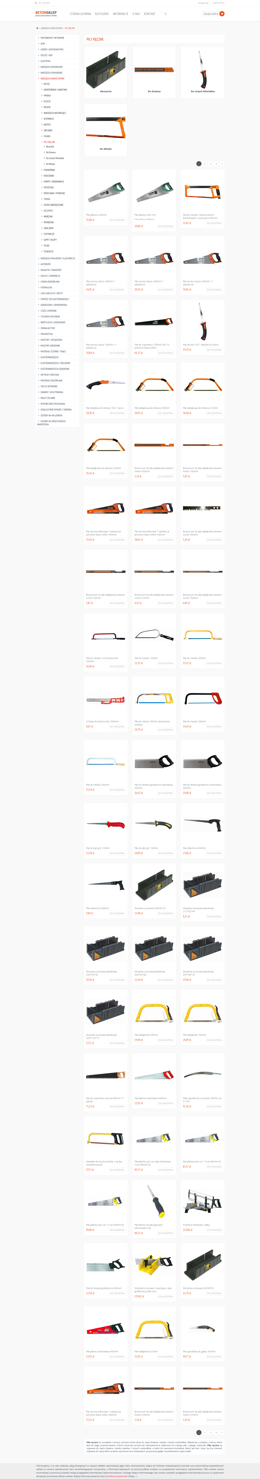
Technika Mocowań (48, 316)
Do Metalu (49, 164)
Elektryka (43, 61)
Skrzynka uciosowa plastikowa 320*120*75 (101, 1036)
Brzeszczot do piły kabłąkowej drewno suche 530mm (105, 596)
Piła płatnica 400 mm (145, 214)
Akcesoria (48, 146)
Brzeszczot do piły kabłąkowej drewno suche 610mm (153, 596)
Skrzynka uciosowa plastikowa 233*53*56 (101, 973)
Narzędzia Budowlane (50, 66)
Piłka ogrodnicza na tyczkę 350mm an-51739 (202, 1100)
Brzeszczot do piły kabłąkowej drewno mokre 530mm (153, 1413)
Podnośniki (47, 170)
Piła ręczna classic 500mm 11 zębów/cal (101, 346)
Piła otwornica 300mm (194, 848)
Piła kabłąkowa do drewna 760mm (103, 468)
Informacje (121, 14)
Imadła (45, 95)
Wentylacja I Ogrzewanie (51, 322)
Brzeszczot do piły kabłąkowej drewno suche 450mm (202, 533)
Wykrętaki (47, 222)
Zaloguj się (203, 2)
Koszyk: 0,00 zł (211, 13)
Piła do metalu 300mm (194, 658)
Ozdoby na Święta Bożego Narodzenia (51, 423)
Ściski (44, 245)
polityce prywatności (117, 1476)
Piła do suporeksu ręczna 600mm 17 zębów (105, 1100)
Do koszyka (117, 220)
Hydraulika (44, 287)
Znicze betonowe (47, 386)
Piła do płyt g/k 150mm (98, 848)
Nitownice (47, 118)
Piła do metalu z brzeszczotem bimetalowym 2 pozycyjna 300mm (200, 216)
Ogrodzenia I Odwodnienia (52, 304)
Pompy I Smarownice (52, 181)
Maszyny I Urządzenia (49, 339)
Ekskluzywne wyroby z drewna (54, 409)
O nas (136, 14)
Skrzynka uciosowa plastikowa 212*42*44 (198, 910)
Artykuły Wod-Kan (48, 374)
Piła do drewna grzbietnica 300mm (104, 1288)
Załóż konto (219, 2)
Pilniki (45, 136)
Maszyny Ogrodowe (48, 345)
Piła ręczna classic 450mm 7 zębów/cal (148, 283)
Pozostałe (47, 187)
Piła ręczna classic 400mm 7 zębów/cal (100, 283)
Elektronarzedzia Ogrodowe (53, 368)
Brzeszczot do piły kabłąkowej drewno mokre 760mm (202, 470)
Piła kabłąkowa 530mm (146, 1034)
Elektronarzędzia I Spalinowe (53, 363)
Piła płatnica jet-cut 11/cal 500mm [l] (105, 1224)
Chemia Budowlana (48, 281)
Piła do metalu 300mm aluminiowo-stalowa (152, 723)
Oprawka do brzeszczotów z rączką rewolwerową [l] (104, 1163)
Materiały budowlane (49, 380)
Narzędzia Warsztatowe (51, 28)
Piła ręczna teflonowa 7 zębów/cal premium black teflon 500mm (151, 533)
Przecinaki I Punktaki (52, 193)
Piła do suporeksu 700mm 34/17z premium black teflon (151, 346)
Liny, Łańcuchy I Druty (50, 293)
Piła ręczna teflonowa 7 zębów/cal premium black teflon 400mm (103, 1413)
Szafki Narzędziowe (51, 204)
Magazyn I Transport (49, 270)
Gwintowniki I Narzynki (53, 89)
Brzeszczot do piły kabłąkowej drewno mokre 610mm (202, 1413)
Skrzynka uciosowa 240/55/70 (149, 908)
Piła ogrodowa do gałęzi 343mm (199, 1351)
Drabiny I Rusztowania (50, 392)
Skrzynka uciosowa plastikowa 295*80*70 (198, 973)
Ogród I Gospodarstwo (50, 49)
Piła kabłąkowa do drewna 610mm (200, 408)
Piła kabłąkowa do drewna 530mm (151, 408)
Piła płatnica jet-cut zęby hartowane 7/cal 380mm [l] (152, 1163)
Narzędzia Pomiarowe (49, 72)
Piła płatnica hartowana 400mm (150, 1098)
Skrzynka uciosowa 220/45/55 (198, 1288)
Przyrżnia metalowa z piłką (196, 1224)
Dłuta (45, 83)
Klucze (45, 101)
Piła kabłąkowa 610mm (146, 1351)
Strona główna (80, 14)
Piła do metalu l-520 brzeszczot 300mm (102, 659)
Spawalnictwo (46, 328)
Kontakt (150, 14)
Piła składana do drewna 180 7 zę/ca (105, 408)
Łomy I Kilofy (48, 239)
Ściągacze (46, 251)
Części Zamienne (47, 310)
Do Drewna (49, 152)
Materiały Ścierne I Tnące (51, 351)
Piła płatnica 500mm (96, 214)
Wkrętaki (46, 216)
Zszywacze (47, 234)
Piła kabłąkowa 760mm (194, 1034)
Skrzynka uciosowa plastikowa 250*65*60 (149, 973)
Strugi (45, 199)
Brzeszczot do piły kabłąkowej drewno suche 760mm (202, 596)
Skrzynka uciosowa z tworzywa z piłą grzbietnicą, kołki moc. (152, 1290)
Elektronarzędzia (48, 357)
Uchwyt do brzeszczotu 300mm (102, 721)
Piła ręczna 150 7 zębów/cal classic (201, 344)
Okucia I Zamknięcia (48, 275)
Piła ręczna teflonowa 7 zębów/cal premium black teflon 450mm (103, 533)
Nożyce (45, 124)
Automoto (44, 264)
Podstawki (47, 175)
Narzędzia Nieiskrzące (53, 113)
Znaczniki (47, 228)
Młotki (45, 107)
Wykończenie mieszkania (51, 403)
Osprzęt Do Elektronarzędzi (53, 299)
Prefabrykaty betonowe (50, 37)
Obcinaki (46, 130)
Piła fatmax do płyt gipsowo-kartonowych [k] (148, 1226)
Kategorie (102, 14)
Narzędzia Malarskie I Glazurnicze (56, 258)
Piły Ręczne (47, 142)
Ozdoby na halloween (49, 415)
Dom (41, 43)
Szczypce (46, 210)
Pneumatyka (45, 334)
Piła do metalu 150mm (146, 658)
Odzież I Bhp (45, 55)
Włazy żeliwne (46, 398)
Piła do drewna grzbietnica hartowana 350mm (202, 786)
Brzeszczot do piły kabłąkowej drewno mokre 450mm (153, 470)
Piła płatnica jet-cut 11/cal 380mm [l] (202, 1161)
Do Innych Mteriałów (53, 158)
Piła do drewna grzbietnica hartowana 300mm (153, 786)
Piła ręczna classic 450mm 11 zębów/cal (198, 283)
